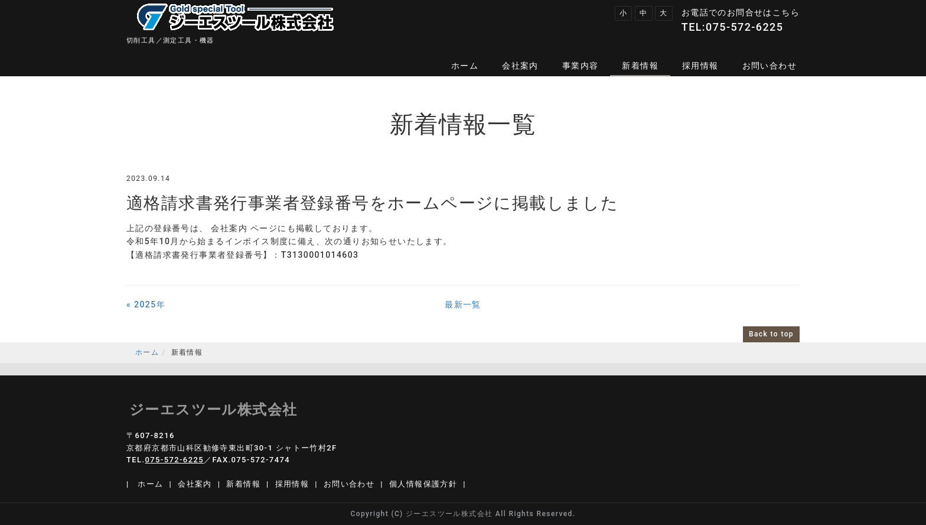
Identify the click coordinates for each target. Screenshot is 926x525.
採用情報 (700, 65)
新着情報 (640, 65)
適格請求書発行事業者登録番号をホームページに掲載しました (372, 203)
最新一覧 (463, 304)
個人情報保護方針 (423, 483)
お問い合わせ (769, 65)
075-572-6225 (744, 27)
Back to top (771, 334)
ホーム (464, 65)
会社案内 (520, 65)
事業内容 (580, 65)
